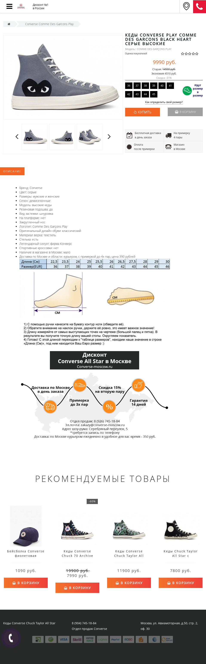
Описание (12, 171)
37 (137, 85)
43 (137, 94)
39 (153, 85)
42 (128, 94)
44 (145, 94)
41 (170, 85)
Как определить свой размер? (164, 102)
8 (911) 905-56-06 (199, 6)
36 (128, 85)
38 (145, 85)
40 (162, 85)
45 (153, 94)
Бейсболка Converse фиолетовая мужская (26, 555)
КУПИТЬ (144, 112)
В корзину (185, 112)
